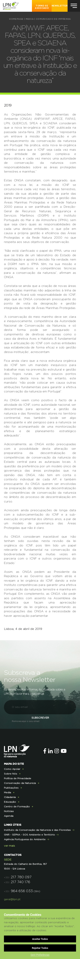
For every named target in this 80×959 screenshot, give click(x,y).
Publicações (11, 788)
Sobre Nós (10, 774)
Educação (10, 802)
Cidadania (10, 797)
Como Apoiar (12, 769)
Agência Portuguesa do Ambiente (25, 839)
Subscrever (40, 718)
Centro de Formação (17, 806)
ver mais (9, 846)
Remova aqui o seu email (25, 721)
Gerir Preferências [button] (40, 955)
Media (30, 19)
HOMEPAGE (16, 19)
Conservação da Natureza (20, 783)
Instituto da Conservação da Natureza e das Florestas (37, 830)
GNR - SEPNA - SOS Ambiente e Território (29, 835)
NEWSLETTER (60, 6)
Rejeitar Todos (40, 947)
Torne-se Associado (42, 7)
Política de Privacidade (17, 778)
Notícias (9, 811)
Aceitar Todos (40, 939)
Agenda (8, 816)
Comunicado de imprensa (53, 19)
